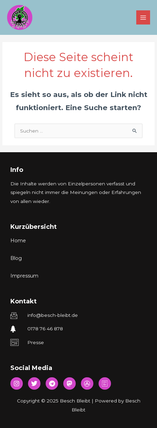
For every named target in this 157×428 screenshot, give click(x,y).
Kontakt (23, 301)
